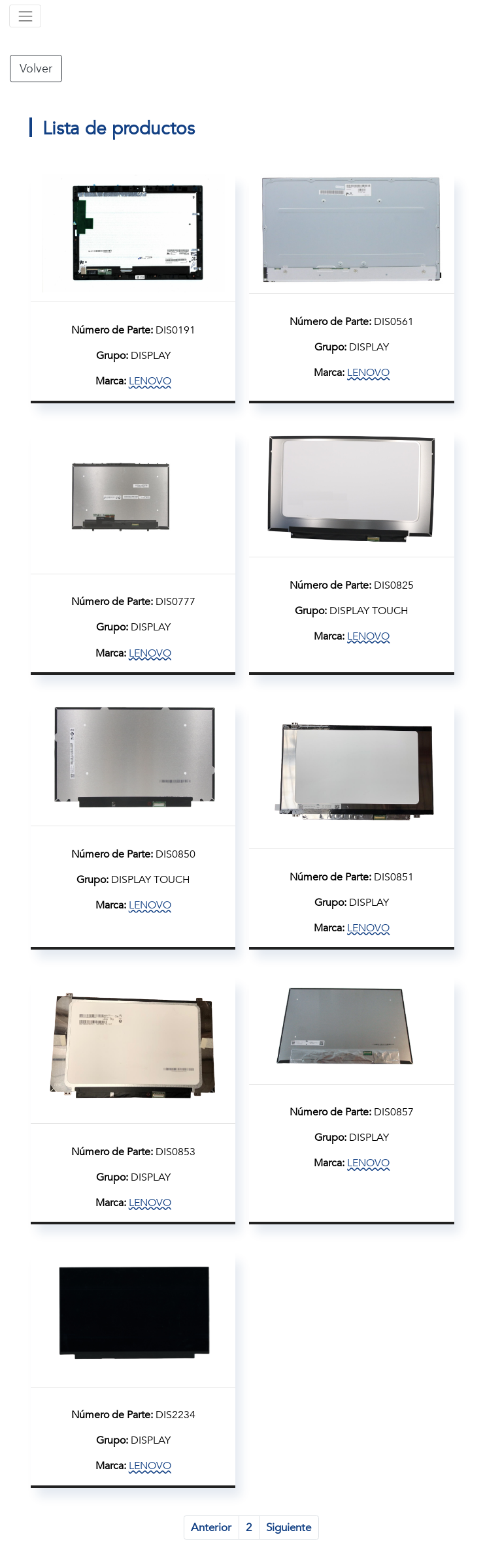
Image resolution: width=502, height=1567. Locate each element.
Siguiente (288, 1527)
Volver (36, 68)
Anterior (211, 1527)
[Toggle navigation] (25, 16)
